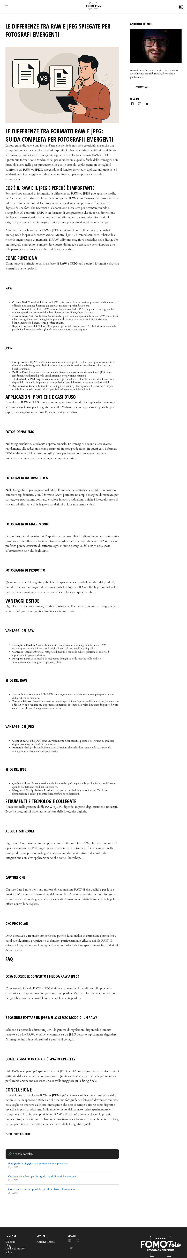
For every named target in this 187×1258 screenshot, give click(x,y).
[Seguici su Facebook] (70, 1241)
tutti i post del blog (18, 1134)
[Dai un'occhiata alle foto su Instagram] (77, 1241)
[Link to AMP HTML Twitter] (147, 104)
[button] (6, 6)
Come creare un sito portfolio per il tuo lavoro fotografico (41, 1189)
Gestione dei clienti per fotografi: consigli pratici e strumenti (43, 1176)
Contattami (142, 87)
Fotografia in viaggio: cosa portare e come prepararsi (38, 1163)
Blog (8, 1245)
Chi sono (10, 1241)
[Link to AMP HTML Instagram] (139, 104)
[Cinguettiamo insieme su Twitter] (71, 1248)
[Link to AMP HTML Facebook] (132, 104)
